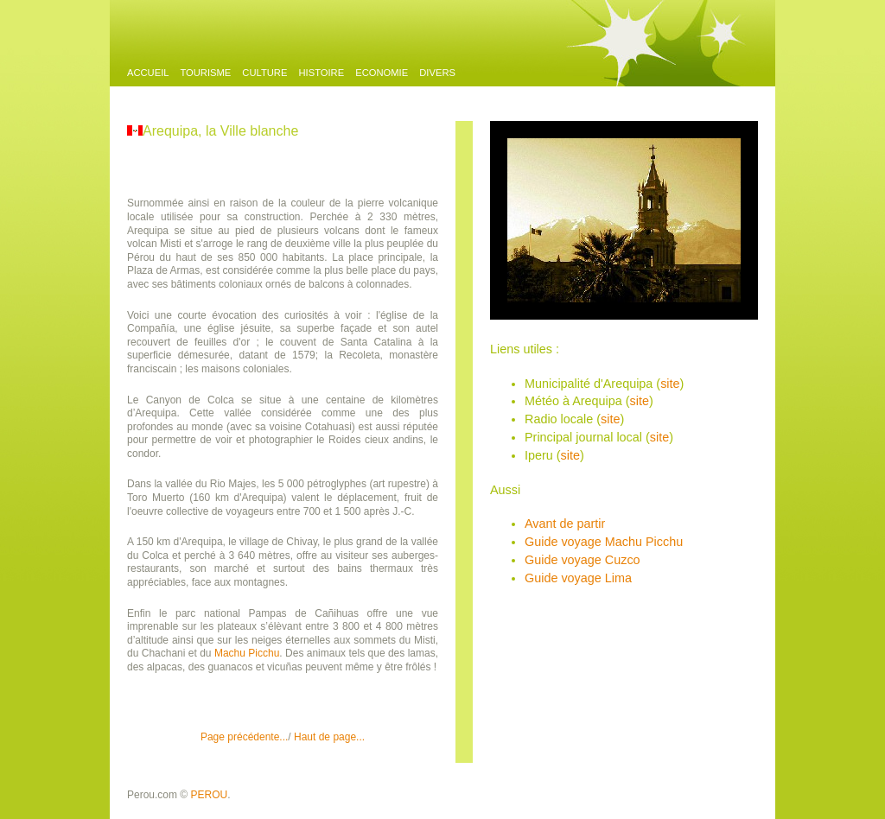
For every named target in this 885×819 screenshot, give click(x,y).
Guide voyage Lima (578, 578)
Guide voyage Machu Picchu (604, 542)
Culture (264, 72)
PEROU (209, 795)
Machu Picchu (246, 653)
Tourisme (205, 72)
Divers (437, 72)
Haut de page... (329, 737)
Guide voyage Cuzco (582, 560)
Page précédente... (244, 737)
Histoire (321, 72)
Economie (381, 72)
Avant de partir (565, 523)
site (669, 383)
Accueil (148, 72)
